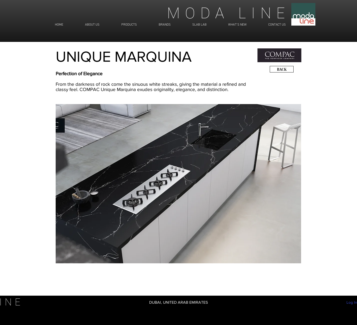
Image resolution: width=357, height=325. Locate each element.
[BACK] (282, 69)
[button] (178, 183)
